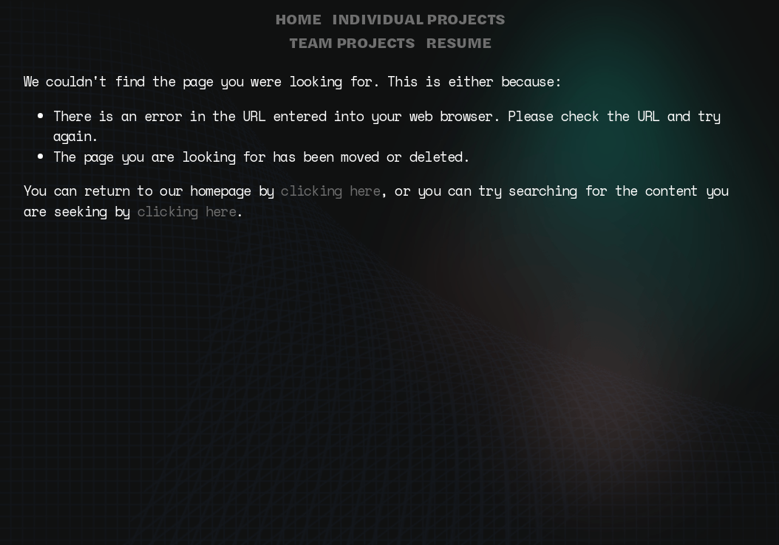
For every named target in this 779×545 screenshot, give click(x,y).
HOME (298, 18)
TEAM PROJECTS (352, 42)
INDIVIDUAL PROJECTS (419, 18)
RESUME (458, 42)
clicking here (330, 190)
